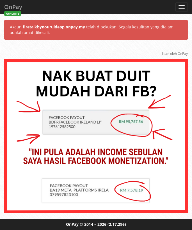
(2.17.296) (117, 224)
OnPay (13, 8)
